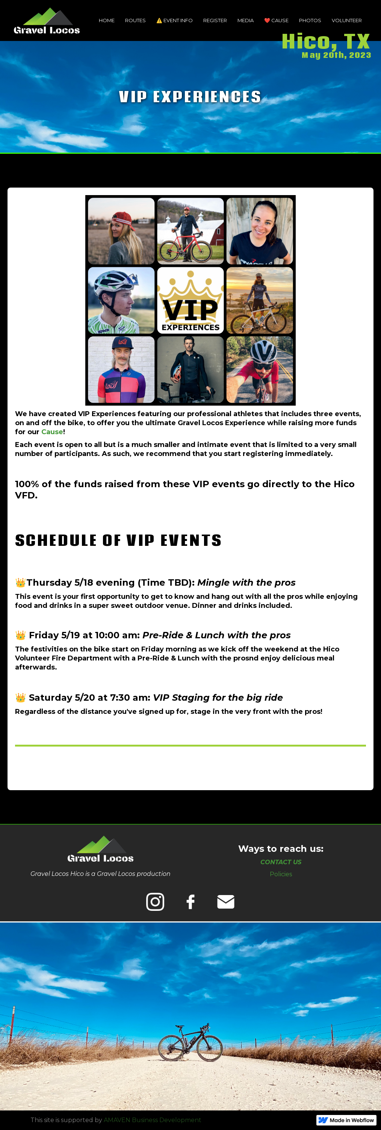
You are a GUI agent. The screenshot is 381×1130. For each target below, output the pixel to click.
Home (107, 20)
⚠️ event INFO (174, 20)
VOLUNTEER (347, 20)
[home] (47, 20)
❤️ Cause (276, 20)
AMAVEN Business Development (152, 1120)
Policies (281, 874)
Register (215, 20)
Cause (52, 432)
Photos (310, 20)
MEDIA (245, 20)
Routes (135, 20)
